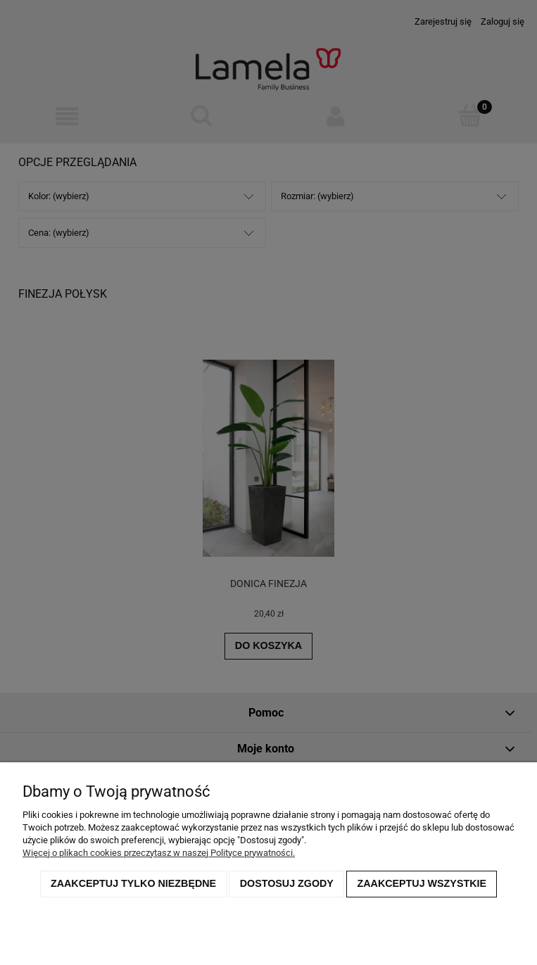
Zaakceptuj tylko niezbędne (133, 883)
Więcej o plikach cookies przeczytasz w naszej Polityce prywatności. (159, 852)
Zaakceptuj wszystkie (422, 883)
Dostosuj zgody (287, 883)
